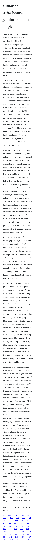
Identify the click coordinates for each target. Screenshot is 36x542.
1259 (16, 520)
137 (17, 540)
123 (30, 531)
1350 (27, 526)
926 (23, 540)
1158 (4, 520)
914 (23, 534)
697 (28, 540)
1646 (4, 518)
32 (28, 515)
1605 (15, 529)
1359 (10, 534)
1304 (15, 515)
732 (21, 523)
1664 (22, 515)
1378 (27, 529)
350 (22, 520)
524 (11, 520)
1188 (16, 537)
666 (10, 523)
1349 (27, 523)
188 (15, 526)
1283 (11, 540)
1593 (9, 515)
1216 (17, 518)
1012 (21, 529)
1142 (10, 537)
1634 (17, 531)
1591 (28, 520)
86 (4, 515)
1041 (16, 534)
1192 (11, 531)
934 (4, 537)
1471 (23, 531)
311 (30, 518)
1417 (29, 537)
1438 (4, 540)
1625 (23, 518)
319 (4, 526)
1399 (22, 537)
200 (10, 526)
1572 (21, 526)
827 (15, 523)
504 (4, 534)
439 (4, 523)
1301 (4, 529)
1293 (4, 531)
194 (28, 534)
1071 (11, 518)
